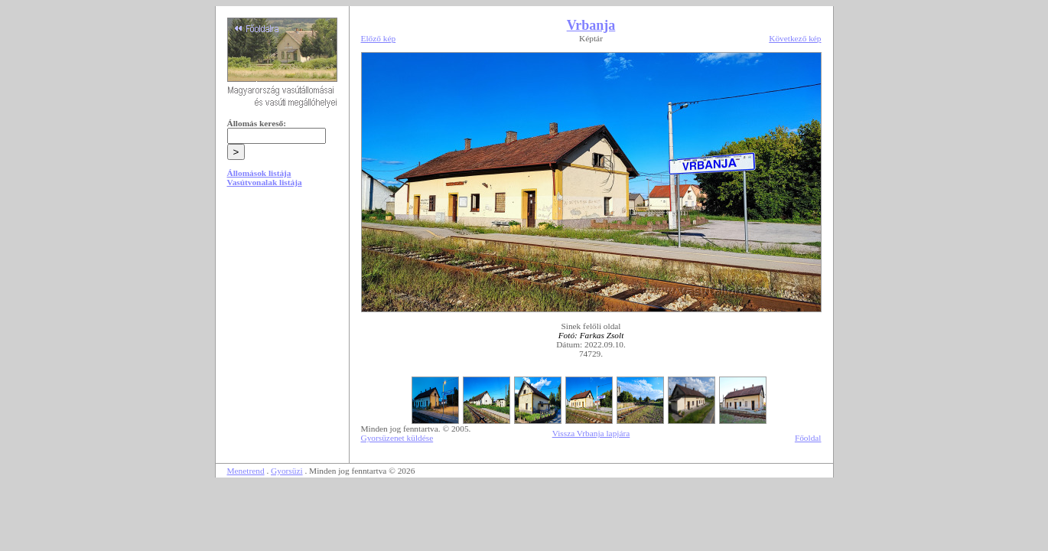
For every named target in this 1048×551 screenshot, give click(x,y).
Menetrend (246, 470)
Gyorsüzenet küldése (397, 437)
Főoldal (808, 437)
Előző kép (378, 38)
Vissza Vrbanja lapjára (591, 433)
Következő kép (795, 38)
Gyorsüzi (287, 470)
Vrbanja (591, 25)
